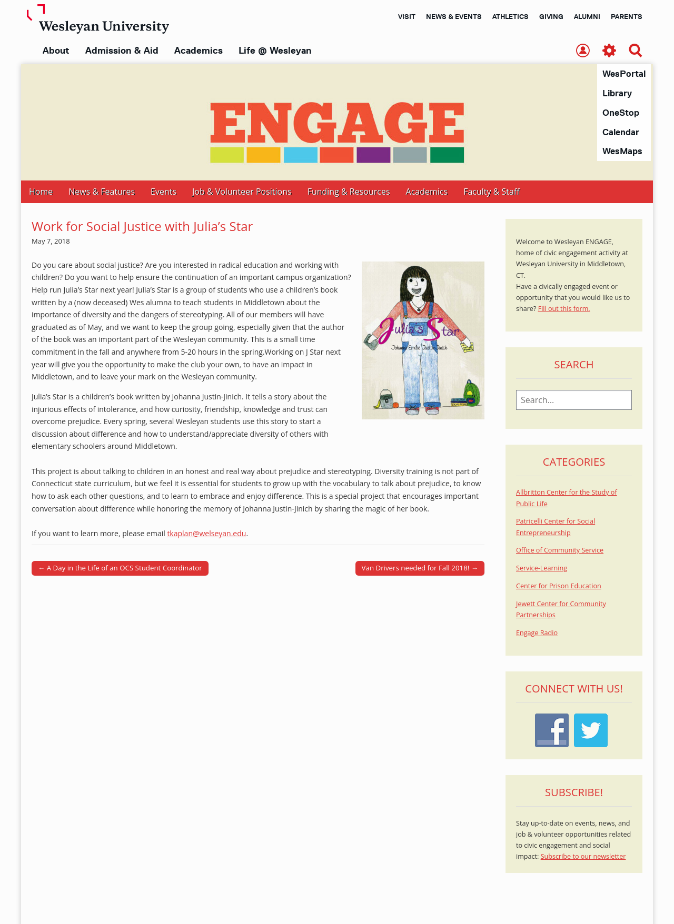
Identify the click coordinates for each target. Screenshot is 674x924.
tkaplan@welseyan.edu (206, 534)
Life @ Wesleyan (274, 50)
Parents (626, 16)
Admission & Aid (122, 50)
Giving (551, 16)
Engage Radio (537, 633)
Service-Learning (541, 568)
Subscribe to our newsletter (583, 856)
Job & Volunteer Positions (242, 192)
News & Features (101, 192)
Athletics (510, 16)
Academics (198, 50)
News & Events (454, 16)
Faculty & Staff (491, 192)
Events (163, 192)
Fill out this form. (564, 309)
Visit (406, 16)
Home (41, 192)
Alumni (587, 16)
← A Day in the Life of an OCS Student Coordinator (120, 568)
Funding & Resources (349, 192)
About (56, 50)
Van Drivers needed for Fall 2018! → (420, 568)
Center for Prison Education (558, 586)
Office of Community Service (559, 550)
